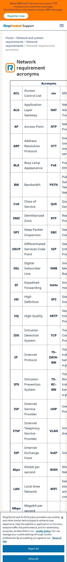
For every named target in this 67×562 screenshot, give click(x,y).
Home (9, 38)
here (12, 9)
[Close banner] (62, 527)
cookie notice (43, 540)
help (24, 3)
